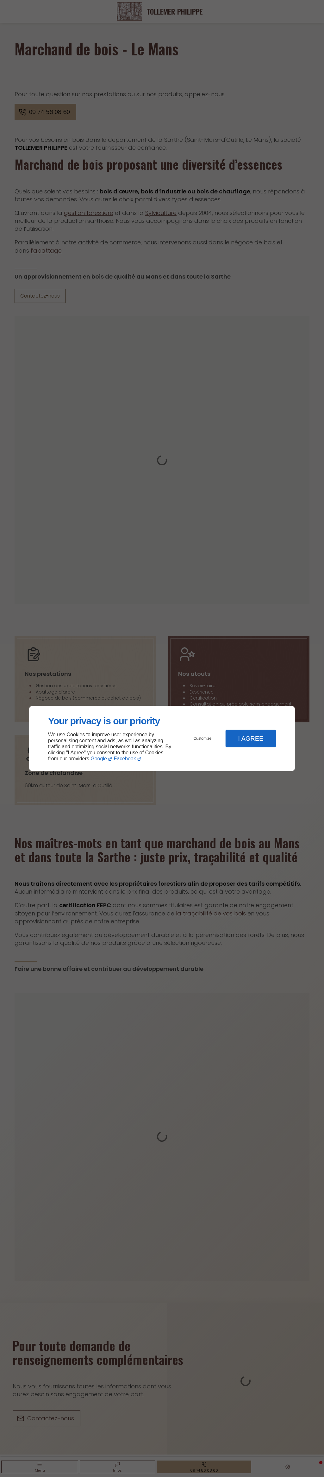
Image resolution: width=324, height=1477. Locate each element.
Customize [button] (203, 738)
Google (98, 758)
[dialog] (162, 738)
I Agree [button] (250, 738)
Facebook (125, 758)
